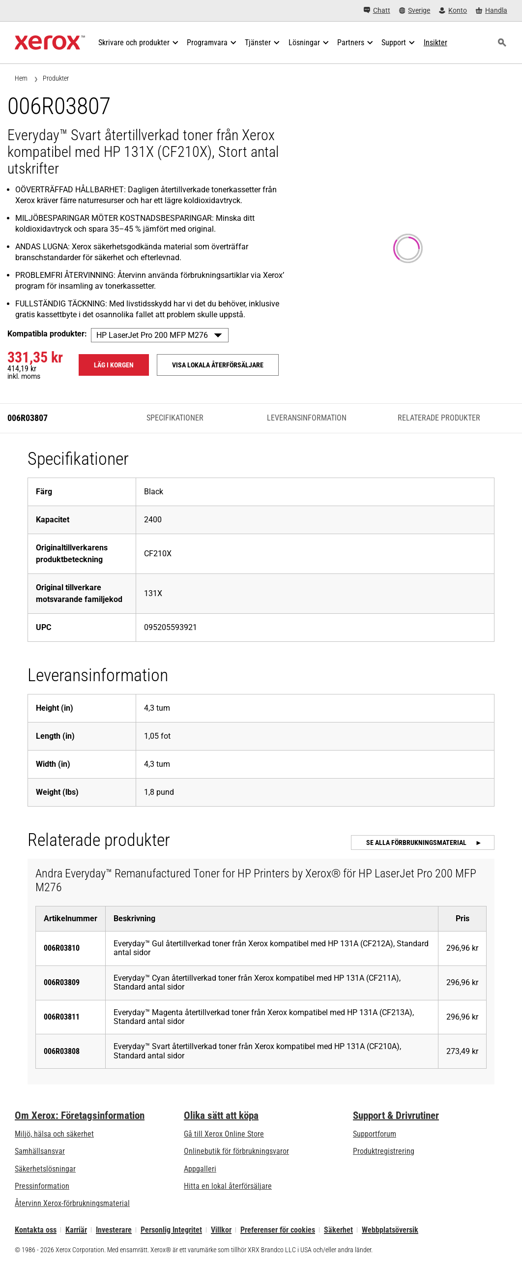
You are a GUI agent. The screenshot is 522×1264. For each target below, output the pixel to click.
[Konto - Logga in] (453, 10)
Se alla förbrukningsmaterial (417, 842)
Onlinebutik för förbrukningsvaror (236, 1151)
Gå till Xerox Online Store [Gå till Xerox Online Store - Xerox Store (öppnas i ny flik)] (224, 1134)
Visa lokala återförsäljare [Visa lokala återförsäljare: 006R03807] (217, 365)
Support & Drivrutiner (396, 1115)
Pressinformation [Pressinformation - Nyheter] (42, 1186)
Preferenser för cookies (277, 1230)
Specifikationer (174, 417)
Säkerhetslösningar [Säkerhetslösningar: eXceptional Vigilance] (45, 1169)
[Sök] (502, 43)
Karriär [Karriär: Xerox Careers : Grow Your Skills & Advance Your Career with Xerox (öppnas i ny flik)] (76, 1230)
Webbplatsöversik (390, 1230)
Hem (21, 78)
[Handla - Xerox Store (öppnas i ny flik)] (491, 10)
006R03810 (62, 948)
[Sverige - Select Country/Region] (415, 10)
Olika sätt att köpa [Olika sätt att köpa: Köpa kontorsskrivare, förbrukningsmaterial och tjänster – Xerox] (221, 1115)
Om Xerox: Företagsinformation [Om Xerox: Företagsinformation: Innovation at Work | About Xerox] (80, 1115)
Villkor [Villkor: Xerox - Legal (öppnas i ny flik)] (221, 1230)
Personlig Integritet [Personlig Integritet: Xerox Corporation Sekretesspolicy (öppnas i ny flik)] (171, 1230)
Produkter (56, 78)
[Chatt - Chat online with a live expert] (377, 10)
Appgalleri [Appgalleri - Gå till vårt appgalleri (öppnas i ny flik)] (200, 1169)
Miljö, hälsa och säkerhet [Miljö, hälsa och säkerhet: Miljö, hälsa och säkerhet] (54, 1134)
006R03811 (62, 1017)
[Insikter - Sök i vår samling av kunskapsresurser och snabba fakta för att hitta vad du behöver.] (435, 43)
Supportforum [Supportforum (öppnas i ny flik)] (374, 1134)
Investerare (114, 1230)
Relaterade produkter (439, 417)
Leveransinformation (307, 417)
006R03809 (62, 982)
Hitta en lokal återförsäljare (228, 1186)
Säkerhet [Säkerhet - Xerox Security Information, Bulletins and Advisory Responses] (338, 1230)
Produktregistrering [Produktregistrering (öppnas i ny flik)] (383, 1151)
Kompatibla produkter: (47, 333)
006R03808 (62, 1051)
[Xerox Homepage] (50, 43)
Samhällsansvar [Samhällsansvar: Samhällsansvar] (40, 1151)
